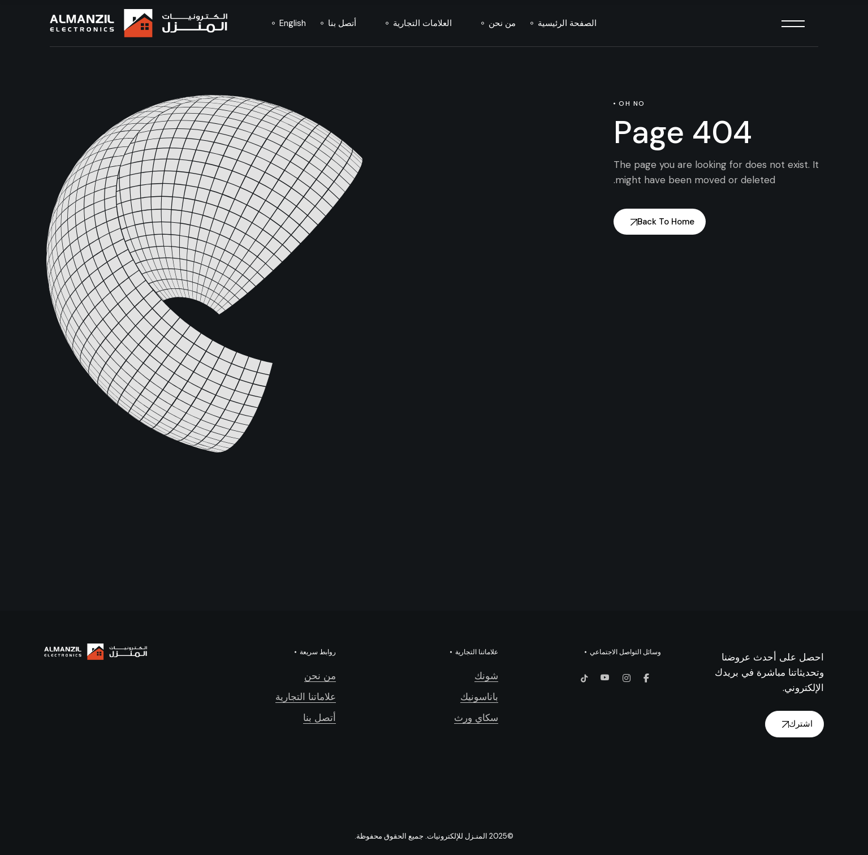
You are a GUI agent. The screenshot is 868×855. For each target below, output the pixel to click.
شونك (486, 676)
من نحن (320, 676)
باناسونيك (479, 696)
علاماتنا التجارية (305, 696)
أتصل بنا (319, 717)
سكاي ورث (476, 717)
